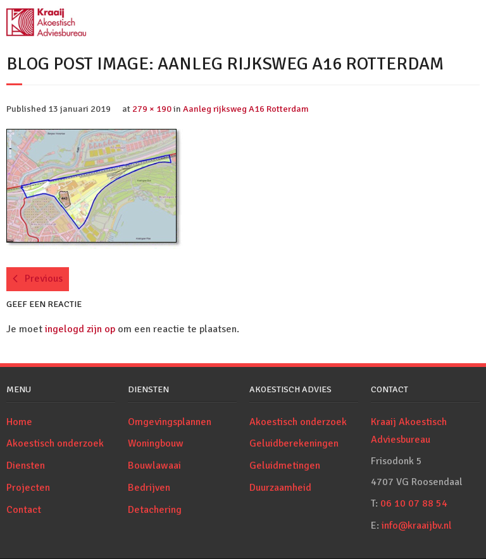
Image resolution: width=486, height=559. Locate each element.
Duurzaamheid (280, 487)
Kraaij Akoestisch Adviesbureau (409, 431)
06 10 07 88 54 (413, 503)
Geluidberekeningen (294, 443)
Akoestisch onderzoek (55, 443)
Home (19, 422)
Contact (23, 509)
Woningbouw (156, 443)
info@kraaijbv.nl (417, 525)
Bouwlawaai (154, 465)
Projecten (28, 487)
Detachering (155, 509)
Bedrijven (149, 487)
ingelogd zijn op (80, 329)
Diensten (25, 465)
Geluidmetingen (284, 465)
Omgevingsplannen (169, 422)
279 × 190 (151, 108)
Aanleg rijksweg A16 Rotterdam (246, 108)
